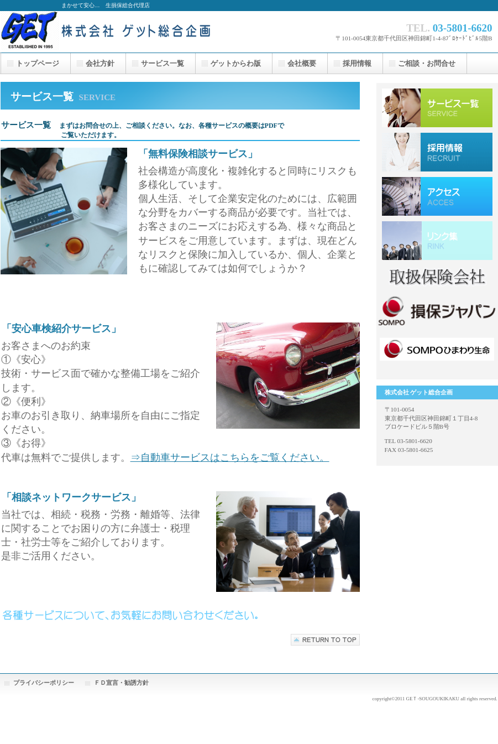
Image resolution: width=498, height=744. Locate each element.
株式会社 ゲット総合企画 (111, 32)
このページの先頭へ (325, 640)
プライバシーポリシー (43, 682)
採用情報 (437, 152)
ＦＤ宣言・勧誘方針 (121, 682)
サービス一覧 (437, 108)
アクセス (437, 196)
